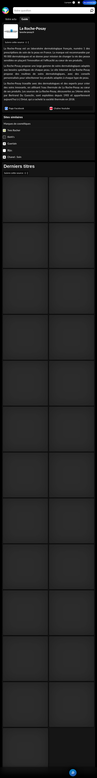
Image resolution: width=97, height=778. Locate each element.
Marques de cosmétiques (17, 123)
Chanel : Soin (12, 157)
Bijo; (7, 150)
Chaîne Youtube (60, 108)
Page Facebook (14, 108)
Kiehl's (8, 137)
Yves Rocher (11, 130)
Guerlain (10, 143)
